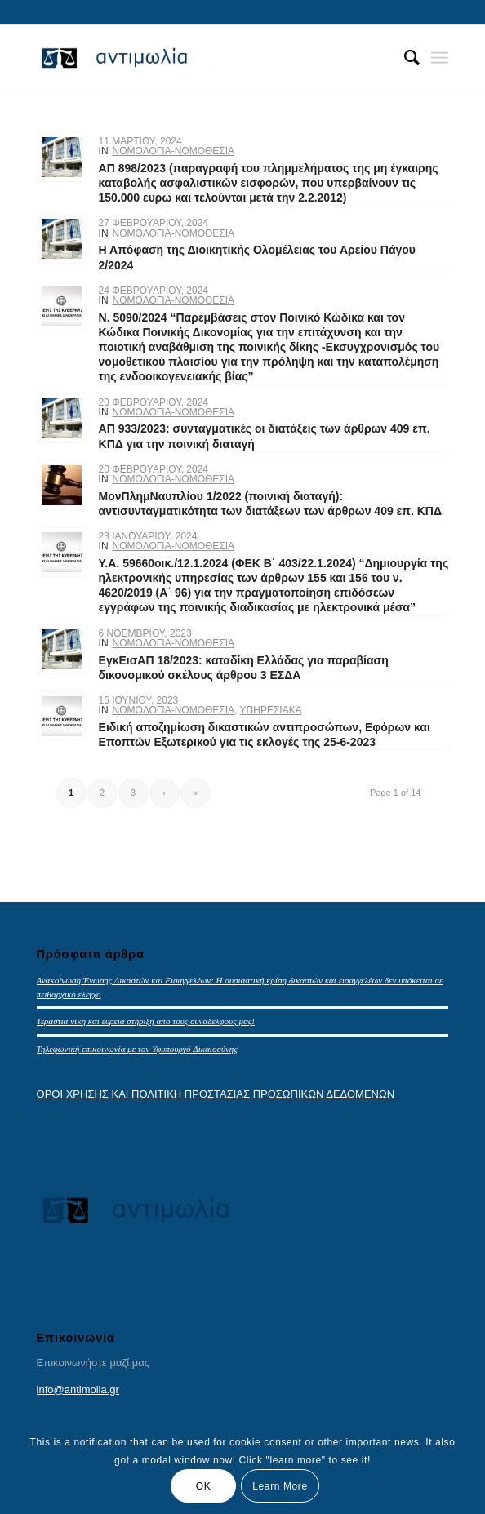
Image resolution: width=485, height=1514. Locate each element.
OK (203, 1486)
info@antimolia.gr (78, 1389)
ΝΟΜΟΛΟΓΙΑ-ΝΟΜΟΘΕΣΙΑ (174, 151)
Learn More (279, 1486)
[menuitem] (404, 58)
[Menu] (439, 58)
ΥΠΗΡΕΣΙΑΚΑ (271, 710)
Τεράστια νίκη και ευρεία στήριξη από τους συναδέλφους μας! (146, 1021)
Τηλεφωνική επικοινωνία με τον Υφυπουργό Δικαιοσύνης (137, 1049)
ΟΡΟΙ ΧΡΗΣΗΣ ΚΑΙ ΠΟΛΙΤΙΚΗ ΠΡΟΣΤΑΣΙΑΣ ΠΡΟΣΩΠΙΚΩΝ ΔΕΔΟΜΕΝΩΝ (216, 1094)
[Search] (404, 58)
